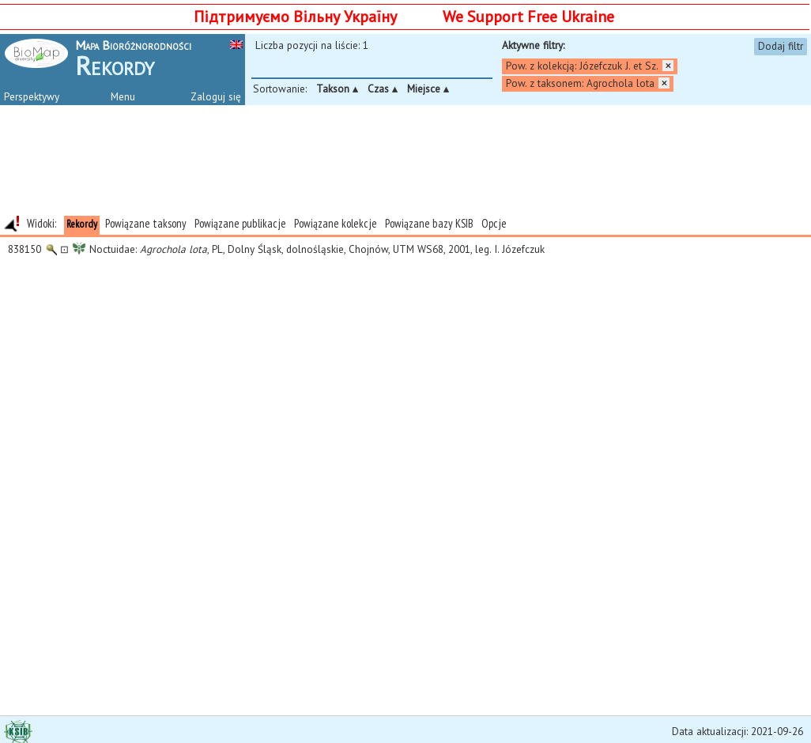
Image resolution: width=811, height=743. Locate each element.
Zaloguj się (215, 96)
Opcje (494, 223)
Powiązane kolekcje (335, 223)
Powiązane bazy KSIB (429, 223)
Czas (383, 88)
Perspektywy (31, 96)
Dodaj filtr (780, 46)
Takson (337, 88)
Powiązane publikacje (240, 223)
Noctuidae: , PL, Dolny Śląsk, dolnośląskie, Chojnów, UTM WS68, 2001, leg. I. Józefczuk (273, 249)
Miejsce (428, 88)
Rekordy (81, 224)
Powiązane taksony (146, 223)
